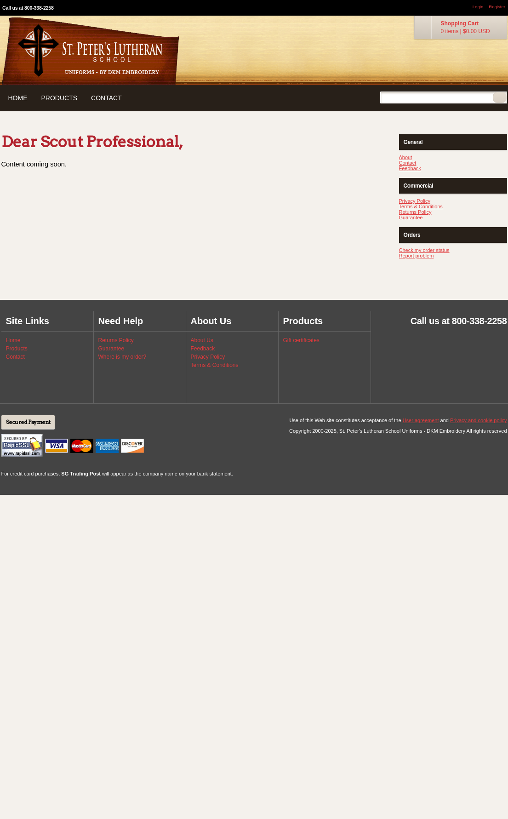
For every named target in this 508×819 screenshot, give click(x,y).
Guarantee (411, 217)
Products (59, 98)
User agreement (421, 420)
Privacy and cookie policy (478, 420)
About (405, 157)
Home (18, 98)
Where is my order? (122, 357)
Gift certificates (301, 340)
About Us (202, 340)
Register (497, 6)
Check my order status (424, 250)
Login (478, 6)
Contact (106, 98)
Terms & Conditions (421, 206)
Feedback (410, 168)
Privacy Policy (414, 201)
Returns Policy (415, 212)
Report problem (416, 255)
